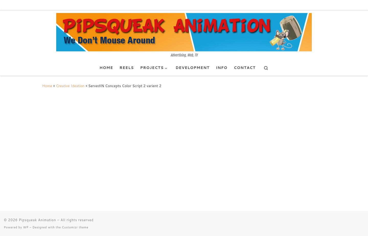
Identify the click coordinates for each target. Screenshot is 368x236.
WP (25, 227)
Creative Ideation (70, 85)
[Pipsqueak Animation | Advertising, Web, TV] (184, 32)
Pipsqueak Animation (37, 220)
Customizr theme (75, 227)
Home (47, 85)
